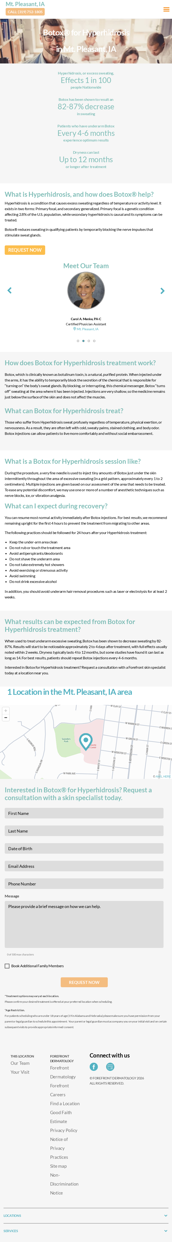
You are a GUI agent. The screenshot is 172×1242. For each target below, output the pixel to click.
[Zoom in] (5, 710)
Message (12, 896)
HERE (167, 776)
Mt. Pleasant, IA (25, 3)
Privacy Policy (63, 1130)
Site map (58, 1166)
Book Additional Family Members (37, 965)
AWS (159, 776)
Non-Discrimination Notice (64, 1183)
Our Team (20, 1063)
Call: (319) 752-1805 (25, 11)
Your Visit (20, 1072)
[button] (78, 341)
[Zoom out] (5, 717)
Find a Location (65, 1103)
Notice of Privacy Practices (59, 1148)
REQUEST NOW (25, 250)
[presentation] (9, 289)
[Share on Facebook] (95, 1068)
